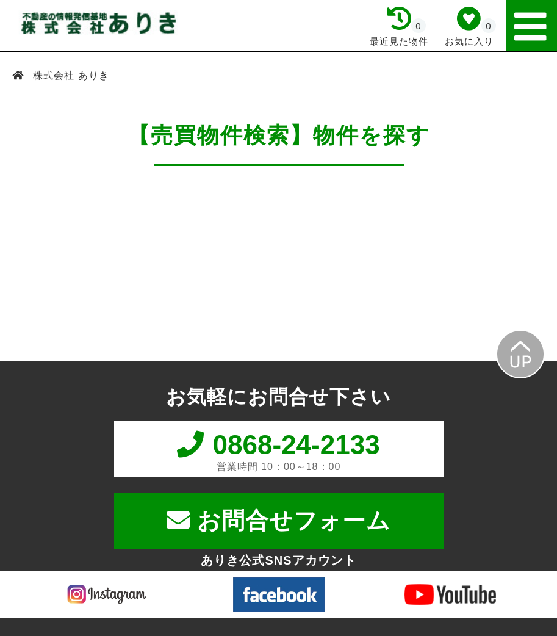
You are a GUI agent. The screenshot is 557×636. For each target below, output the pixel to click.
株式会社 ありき (69, 75)
